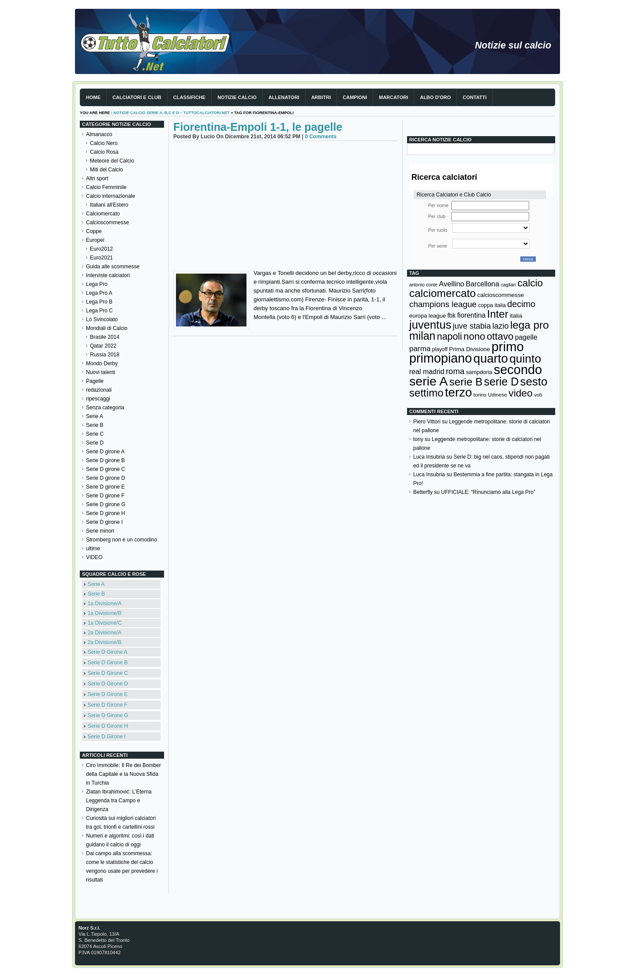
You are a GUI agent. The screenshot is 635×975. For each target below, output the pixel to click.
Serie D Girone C (108, 673)
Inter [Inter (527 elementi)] (497, 314)
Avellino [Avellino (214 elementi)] (451, 284)
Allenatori (284, 97)
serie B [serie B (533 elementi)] (466, 382)
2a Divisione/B (105, 642)
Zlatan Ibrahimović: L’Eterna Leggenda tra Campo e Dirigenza (119, 800)
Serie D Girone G (108, 715)
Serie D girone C (105, 469)
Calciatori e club (136, 97)
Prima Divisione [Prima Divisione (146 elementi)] (469, 349)
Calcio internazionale (110, 196)
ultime (93, 548)
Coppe (93, 231)
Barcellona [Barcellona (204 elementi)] (482, 284)
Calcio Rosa (104, 152)
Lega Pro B (99, 302)
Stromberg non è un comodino (121, 540)
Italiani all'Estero (109, 205)
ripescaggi (98, 399)
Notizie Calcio (237, 97)
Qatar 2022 (103, 346)
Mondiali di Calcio (106, 328)
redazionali (99, 390)
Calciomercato (103, 214)
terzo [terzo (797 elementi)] (458, 392)
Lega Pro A (99, 293)
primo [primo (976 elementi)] (508, 346)
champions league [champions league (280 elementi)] (443, 304)
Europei (95, 240)
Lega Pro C (99, 311)
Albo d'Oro (435, 97)
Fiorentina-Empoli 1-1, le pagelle (257, 127)
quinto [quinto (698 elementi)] (525, 358)
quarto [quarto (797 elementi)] (491, 358)
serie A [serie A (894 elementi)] (428, 381)
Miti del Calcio (106, 170)
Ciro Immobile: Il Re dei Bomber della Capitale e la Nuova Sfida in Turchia (123, 774)
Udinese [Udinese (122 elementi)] (497, 395)
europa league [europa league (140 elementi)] (427, 315)
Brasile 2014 (105, 337)
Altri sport (97, 178)
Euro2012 (101, 249)
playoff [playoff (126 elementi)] (440, 349)
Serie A (94, 416)
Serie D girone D (105, 478)
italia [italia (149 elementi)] (516, 315)
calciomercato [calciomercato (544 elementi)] (442, 293)
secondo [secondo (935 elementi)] (518, 370)
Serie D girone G (105, 504)
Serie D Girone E (108, 694)
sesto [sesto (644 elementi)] (534, 381)
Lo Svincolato (102, 319)
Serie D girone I (104, 522)
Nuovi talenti (100, 372)
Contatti (474, 97)
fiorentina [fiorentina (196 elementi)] (471, 315)
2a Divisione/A (105, 633)
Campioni (355, 97)
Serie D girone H (105, 513)
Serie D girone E (105, 487)
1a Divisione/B (105, 613)
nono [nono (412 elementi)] (474, 336)
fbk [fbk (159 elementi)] (451, 315)
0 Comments (320, 136)
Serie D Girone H (108, 726)
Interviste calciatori (108, 275)
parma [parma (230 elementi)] (419, 349)
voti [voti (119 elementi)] (538, 394)
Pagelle (95, 381)
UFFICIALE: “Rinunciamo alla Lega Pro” (488, 492)
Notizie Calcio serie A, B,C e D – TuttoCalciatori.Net (171, 113)
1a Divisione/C (105, 623)
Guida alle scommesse (112, 266)
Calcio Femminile (106, 187)
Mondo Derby (102, 363)
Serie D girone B (105, 460)
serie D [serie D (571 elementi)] (501, 381)
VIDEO (94, 557)
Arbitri (321, 97)
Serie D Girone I (107, 737)
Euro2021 (101, 258)
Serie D (95, 443)
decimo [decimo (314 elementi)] (521, 304)
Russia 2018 (105, 355)
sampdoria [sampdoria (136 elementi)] (479, 372)
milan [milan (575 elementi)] (422, 336)
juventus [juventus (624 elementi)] (430, 325)
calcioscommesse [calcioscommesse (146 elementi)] (500, 295)
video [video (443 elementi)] (520, 393)
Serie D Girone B (108, 663)
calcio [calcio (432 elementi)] (530, 283)
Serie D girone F (105, 496)
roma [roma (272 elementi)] (455, 371)
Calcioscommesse (107, 222)
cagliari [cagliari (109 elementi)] (508, 284)
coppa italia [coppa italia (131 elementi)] (492, 305)
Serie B (94, 425)
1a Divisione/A (105, 604)
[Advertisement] (285, 207)
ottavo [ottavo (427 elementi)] (500, 336)
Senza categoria (105, 407)
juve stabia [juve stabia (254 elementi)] (472, 326)
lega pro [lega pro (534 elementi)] (529, 325)
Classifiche (189, 97)
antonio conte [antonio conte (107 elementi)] (423, 284)
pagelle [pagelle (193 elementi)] (526, 337)
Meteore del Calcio (112, 161)
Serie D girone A (105, 452)
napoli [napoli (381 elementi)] (449, 336)
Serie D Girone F (107, 705)
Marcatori (393, 97)
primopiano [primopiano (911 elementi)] (440, 358)
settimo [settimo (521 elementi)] (426, 393)
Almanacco (99, 134)
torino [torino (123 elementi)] (480, 395)
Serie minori (100, 531)
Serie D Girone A (107, 652)
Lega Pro (97, 284)
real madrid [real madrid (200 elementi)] (426, 371)
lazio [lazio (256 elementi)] (500, 326)
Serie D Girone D (108, 684)
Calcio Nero (104, 143)
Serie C (95, 434)
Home (93, 97)
